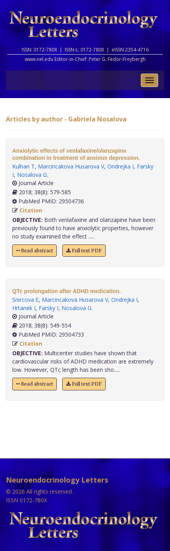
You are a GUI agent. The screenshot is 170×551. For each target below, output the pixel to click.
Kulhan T (23, 166)
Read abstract (34, 251)
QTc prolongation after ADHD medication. (66, 291)
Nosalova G (32, 174)
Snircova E (25, 299)
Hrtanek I (23, 308)
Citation (30, 210)
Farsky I (48, 308)
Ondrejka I (120, 166)
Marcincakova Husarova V (71, 166)
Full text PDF (84, 251)
